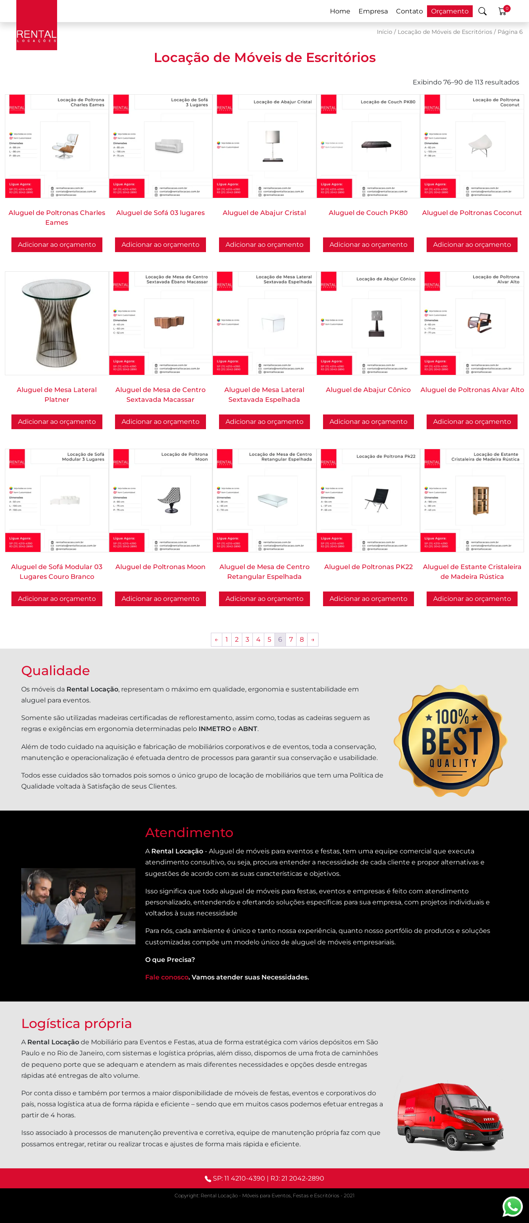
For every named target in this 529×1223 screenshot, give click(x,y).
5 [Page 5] (269, 639)
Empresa (373, 11)
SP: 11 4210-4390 (239, 1178)
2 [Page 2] (237, 639)
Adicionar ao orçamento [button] (160, 244)
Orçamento (450, 11)
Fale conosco (166, 977)
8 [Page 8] (302, 639)
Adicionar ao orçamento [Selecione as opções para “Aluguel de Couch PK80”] (368, 244)
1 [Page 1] (227, 639)
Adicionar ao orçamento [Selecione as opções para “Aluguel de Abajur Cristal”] (264, 244)
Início (384, 31)
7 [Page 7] (291, 639)
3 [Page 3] (247, 639)
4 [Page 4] (258, 639)
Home (340, 11)
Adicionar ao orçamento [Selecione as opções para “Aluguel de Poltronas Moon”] (160, 599)
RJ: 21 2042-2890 (297, 1178)
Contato (409, 11)
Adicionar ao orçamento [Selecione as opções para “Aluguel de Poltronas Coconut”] (472, 244)
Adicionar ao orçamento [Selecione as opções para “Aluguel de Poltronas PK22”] (368, 599)
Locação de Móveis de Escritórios (445, 31)
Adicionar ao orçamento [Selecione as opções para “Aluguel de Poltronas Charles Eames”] (57, 244)
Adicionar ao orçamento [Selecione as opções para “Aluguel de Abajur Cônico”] (368, 421)
